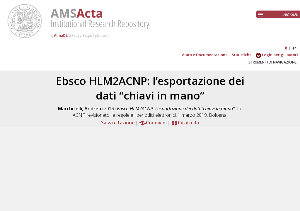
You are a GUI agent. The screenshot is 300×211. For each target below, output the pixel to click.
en (294, 48)
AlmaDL (291, 14)
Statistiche (242, 54)
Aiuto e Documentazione (205, 54)
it (286, 48)
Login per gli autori (277, 54)
